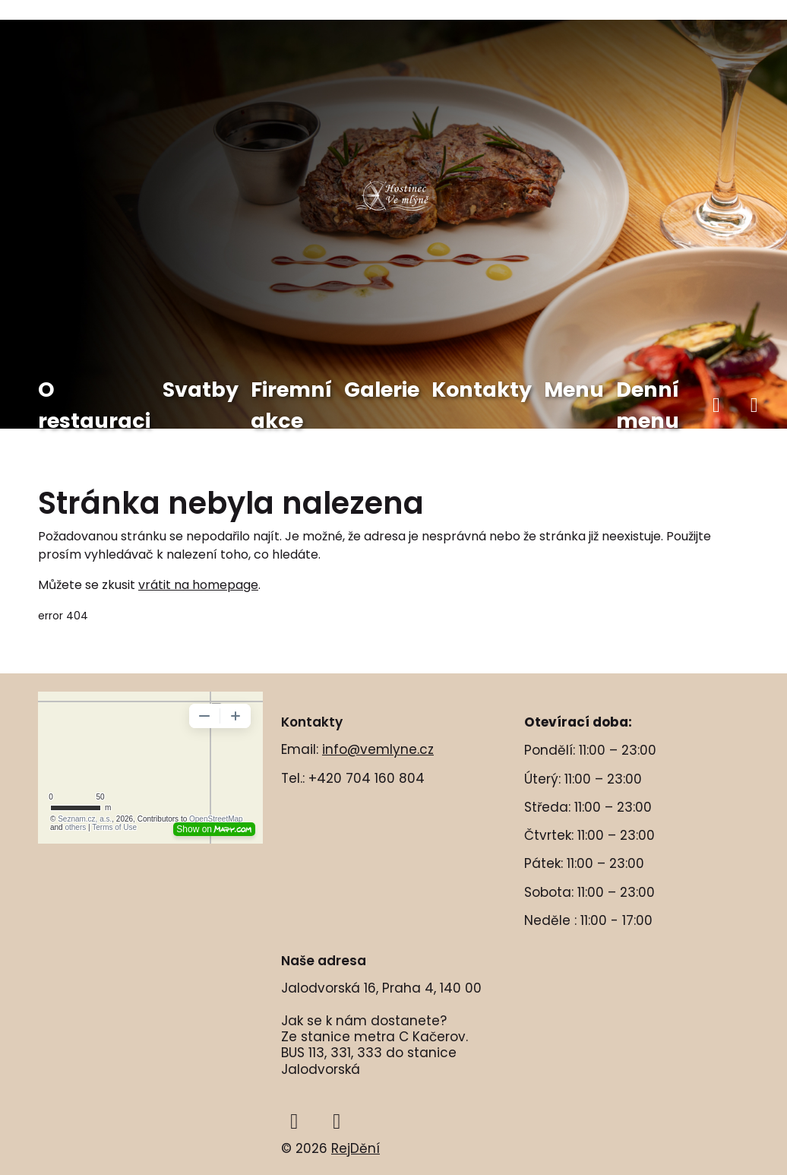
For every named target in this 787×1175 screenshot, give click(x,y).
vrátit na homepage (198, 585)
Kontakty (481, 389)
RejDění (355, 1148)
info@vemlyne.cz (378, 749)
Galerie (381, 389)
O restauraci (94, 405)
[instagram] (754, 405)
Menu (574, 389)
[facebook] (716, 405)
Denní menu (647, 405)
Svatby (201, 389)
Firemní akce (291, 405)
